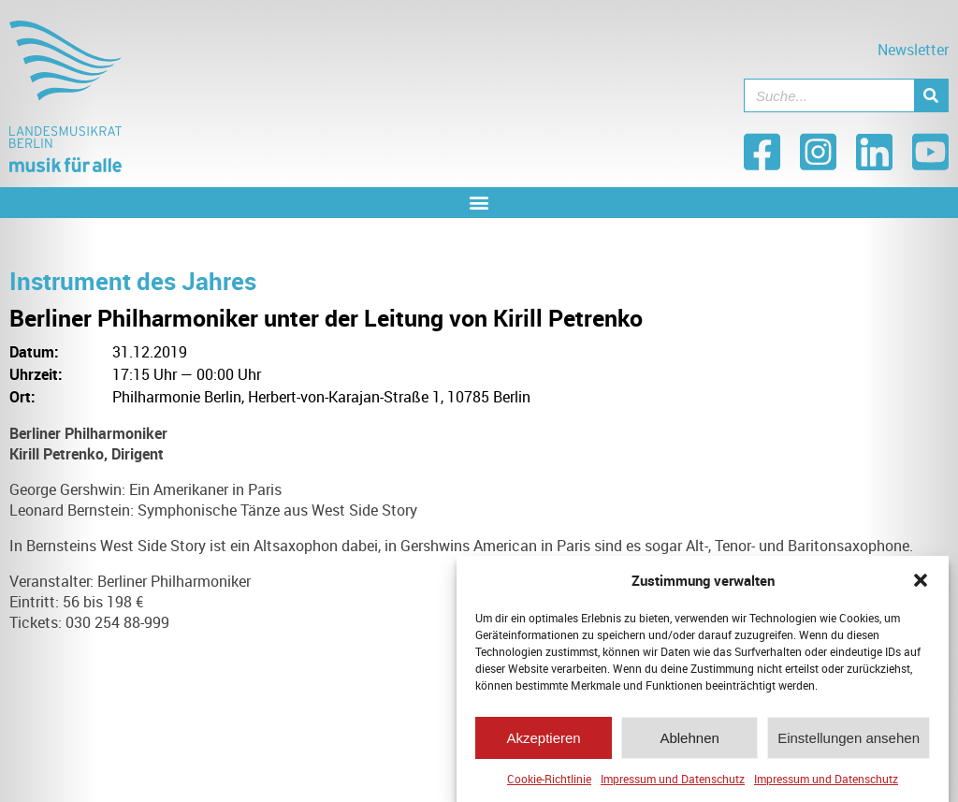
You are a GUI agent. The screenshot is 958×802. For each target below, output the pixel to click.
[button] (920, 585)
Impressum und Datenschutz (673, 784)
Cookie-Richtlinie (549, 784)
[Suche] (931, 95)
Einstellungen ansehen (848, 743)
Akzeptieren (543, 743)
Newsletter (913, 49)
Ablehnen (689, 743)
